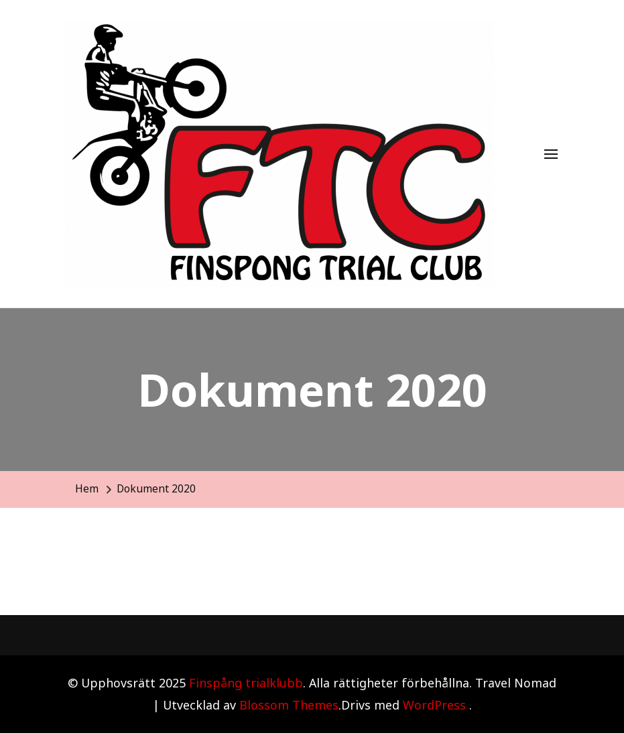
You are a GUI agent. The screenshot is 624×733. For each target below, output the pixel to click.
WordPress (434, 705)
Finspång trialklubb (246, 683)
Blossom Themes (288, 705)
